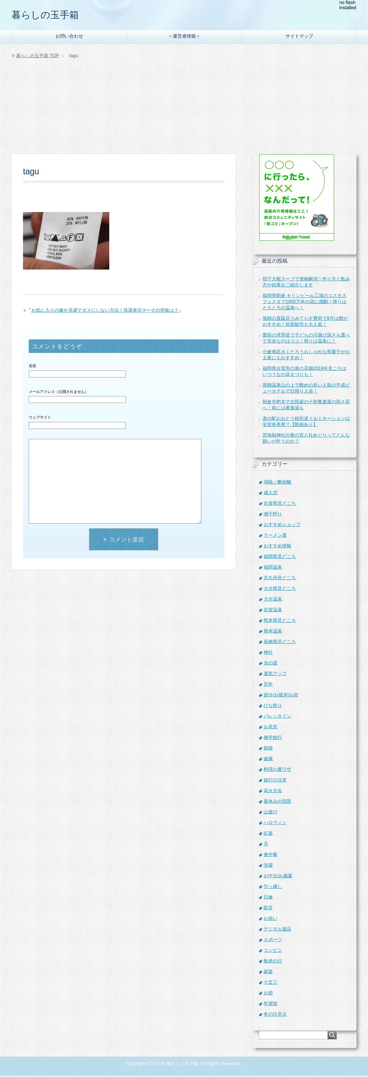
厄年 (268, 685)
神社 (268, 653)
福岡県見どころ (280, 557)
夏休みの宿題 (277, 802)
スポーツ (273, 940)
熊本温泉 (273, 632)
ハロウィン (275, 823)
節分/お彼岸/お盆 (281, 696)
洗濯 (268, 866)
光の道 (270, 664)
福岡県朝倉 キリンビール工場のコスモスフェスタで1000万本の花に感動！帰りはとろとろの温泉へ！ (304, 302)
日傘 (268, 898)
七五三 (270, 983)
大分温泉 (273, 600)
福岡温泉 (273, 568)
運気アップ (275, 674)
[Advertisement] (184, 112)
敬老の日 (273, 962)
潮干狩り (273, 515)
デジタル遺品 (277, 930)
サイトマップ (299, 37)
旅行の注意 (275, 781)
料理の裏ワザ (277, 770)
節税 (268, 749)
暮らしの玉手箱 (48, 15)
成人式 (270, 493)
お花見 (270, 727)
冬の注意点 (275, 1015)
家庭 (268, 972)
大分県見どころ (280, 589)
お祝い (270, 919)
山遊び (270, 813)
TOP (37, 56)
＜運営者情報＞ (184, 37)
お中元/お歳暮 (278, 876)
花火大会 (273, 791)
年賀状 (270, 1004)
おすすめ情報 (277, 547)
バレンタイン (277, 717)
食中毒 (270, 855)
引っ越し (273, 887)
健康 (268, 759)
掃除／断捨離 (277, 483)
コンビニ (273, 951)
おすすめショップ (282, 525)
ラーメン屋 (275, 536)
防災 (268, 908)
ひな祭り (273, 706)
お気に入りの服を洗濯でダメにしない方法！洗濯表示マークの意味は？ (105, 311)
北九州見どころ (280, 578)
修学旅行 (273, 738)
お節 (268, 994)
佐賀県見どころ (280, 504)
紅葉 (268, 834)
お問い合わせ (69, 37)
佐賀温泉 (273, 610)
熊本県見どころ (280, 621)
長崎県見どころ (280, 642)
